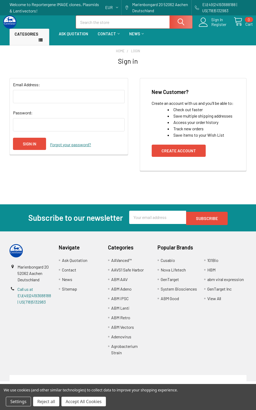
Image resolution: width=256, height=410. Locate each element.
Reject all (46, 401)
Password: (23, 117)
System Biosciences (179, 292)
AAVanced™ (121, 263)
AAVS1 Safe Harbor (127, 273)
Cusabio (168, 263)
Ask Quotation (73, 38)
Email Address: (26, 89)
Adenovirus (121, 340)
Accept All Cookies (84, 401)
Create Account (178, 155)
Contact (109, 38)
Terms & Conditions (39, 381)
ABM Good (170, 302)
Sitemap (69, 292)
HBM (211, 273)
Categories (26, 38)
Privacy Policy (216, 381)
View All (214, 302)
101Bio (212, 263)
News (136, 38)
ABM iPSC (120, 302)
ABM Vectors (122, 330)
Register (212, 27)
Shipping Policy (98, 381)
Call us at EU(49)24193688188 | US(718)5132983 (34, 299)
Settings (18, 401)
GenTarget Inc (219, 292)
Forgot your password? (70, 148)
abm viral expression (225, 283)
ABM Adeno (121, 292)
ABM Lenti (120, 311)
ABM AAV (119, 283)
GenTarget (170, 283)
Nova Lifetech (173, 273)
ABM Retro (120, 321)
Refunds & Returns (157, 381)
